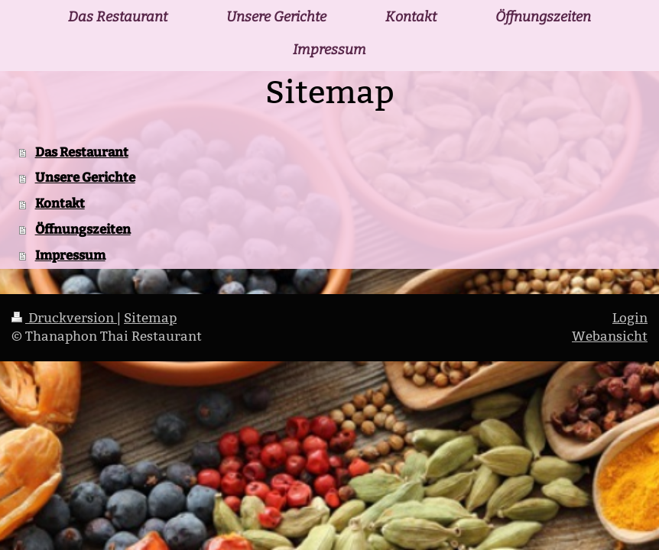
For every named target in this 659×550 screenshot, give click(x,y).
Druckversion (64, 318)
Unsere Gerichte (85, 177)
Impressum (70, 255)
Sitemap (150, 318)
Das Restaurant (81, 152)
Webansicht (610, 336)
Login (630, 318)
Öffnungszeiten (83, 229)
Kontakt (60, 203)
